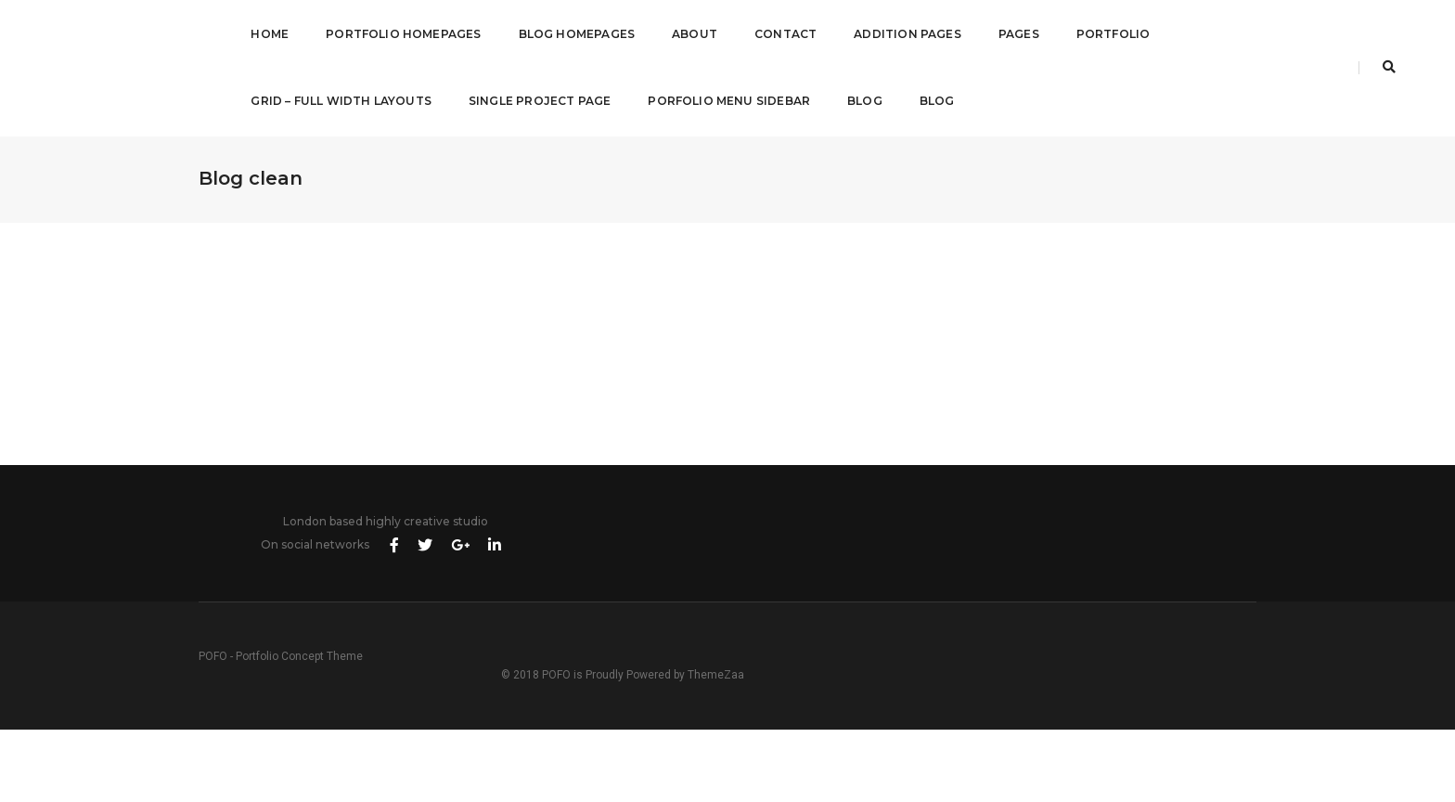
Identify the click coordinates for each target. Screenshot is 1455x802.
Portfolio (1102, 33)
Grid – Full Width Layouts (329, 100)
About (683, 33)
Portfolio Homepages (392, 33)
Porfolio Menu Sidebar (718, 100)
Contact (774, 33)
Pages (1007, 33)
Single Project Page (528, 100)
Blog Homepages (566, 33)
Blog (853, 100)
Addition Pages (896, 33)
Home (258, 33)
